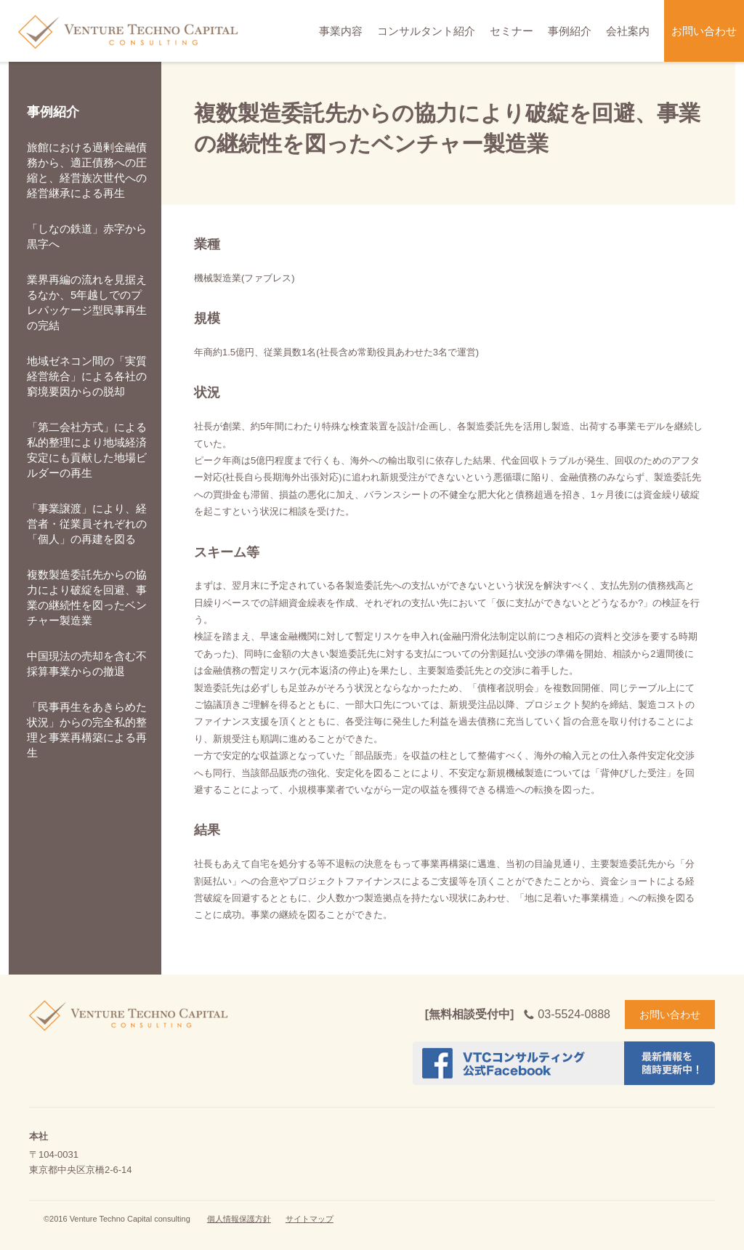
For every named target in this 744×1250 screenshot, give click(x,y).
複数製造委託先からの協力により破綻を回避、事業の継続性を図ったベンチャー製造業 (87, 597)
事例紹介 (569, 31)
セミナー (511, 31)
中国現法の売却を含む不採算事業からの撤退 (87, 663)
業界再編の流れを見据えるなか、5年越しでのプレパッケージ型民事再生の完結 (87, 302)
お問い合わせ (704, 31)
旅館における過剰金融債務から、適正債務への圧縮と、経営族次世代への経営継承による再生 (87, 170)
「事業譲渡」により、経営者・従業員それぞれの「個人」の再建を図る (87, 523)
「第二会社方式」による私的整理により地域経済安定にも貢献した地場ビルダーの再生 (87, 450)
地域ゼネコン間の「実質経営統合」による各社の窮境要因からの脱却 (87, 376)
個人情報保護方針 (239, 1219)
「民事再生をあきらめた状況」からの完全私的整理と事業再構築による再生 (87, 730)
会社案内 (628, 31)
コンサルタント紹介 (426, 31)
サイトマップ (309, 1219)
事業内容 (341, 31)
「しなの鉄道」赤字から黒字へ (87, 236)
